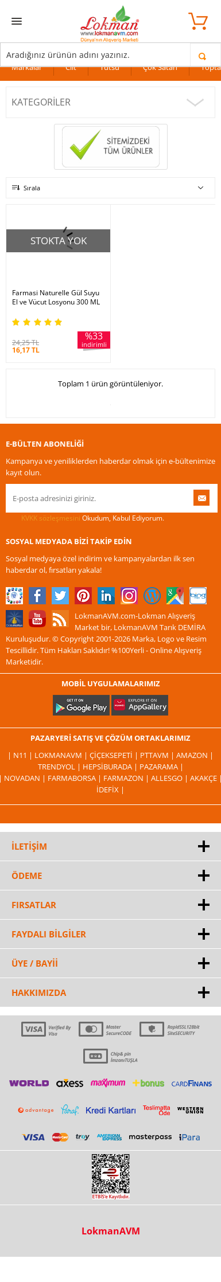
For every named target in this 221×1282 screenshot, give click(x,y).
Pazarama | (161, 766)
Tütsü (109, 67)
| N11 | (20, 755)
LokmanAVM (111, 1231)
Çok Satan (160, 67)
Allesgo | (170, 778)
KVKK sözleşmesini (50, 518)
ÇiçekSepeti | (115, 755)
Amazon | (195, 755)
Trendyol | (60, 766)
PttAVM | (158, 755)
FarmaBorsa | (75, 778)
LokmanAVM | (62, 755)
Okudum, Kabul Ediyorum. (85, 518)
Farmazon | (127, 778)
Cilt (70, 67)
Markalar (26, 67)
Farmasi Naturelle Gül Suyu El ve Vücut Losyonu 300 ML (56, 297)
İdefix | (110, 789)
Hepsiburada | (111, 766)
